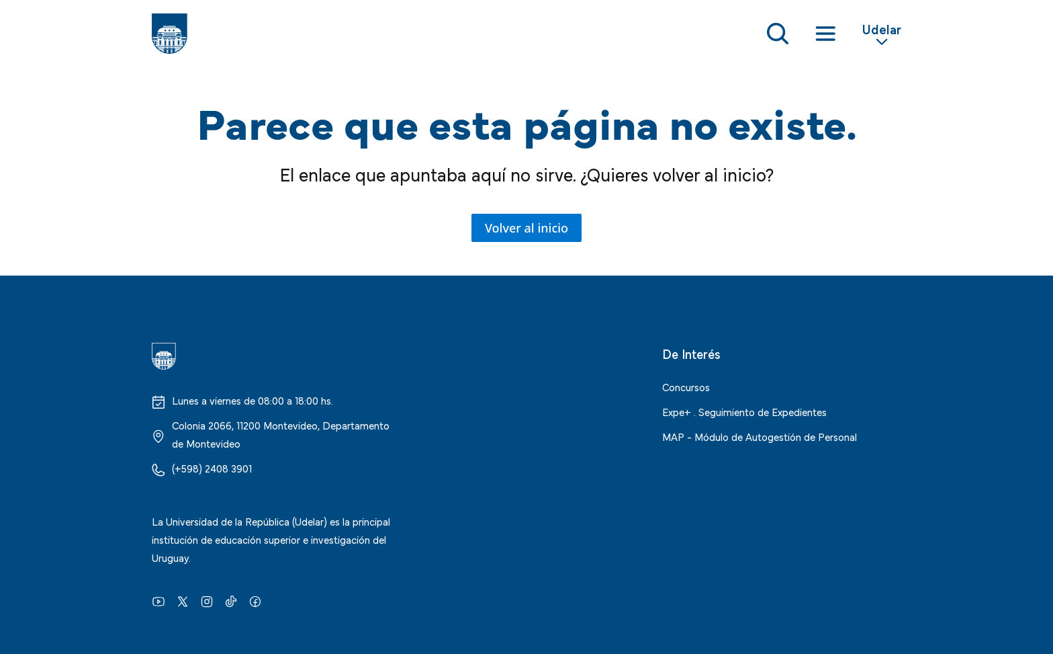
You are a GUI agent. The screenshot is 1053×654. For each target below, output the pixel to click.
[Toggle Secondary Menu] (881, 33)
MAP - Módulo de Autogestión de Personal (759, 436)
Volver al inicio (526, 228)
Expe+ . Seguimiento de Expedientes (744, 411)
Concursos (686, 386)
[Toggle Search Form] (777, 33)
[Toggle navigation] (825, 33)
